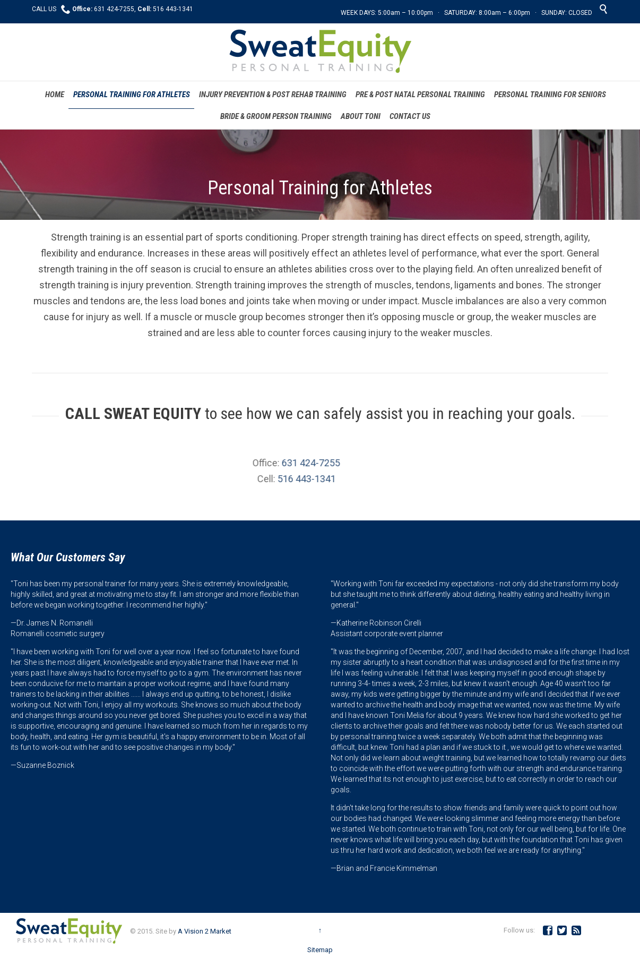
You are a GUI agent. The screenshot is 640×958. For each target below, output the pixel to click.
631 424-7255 (261, 462)
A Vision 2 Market (204, 931)
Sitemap (320, 950)
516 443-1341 (256, 478)
